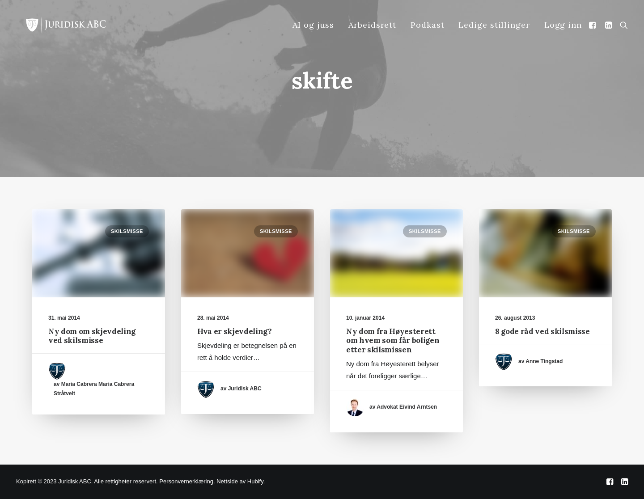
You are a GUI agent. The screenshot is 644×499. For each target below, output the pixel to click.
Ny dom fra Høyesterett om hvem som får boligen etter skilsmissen (392, 340)
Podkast (427, 25)
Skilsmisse (127, 231)
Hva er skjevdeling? (234, 331)
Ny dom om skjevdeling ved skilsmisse (92, 335)
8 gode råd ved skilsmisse (542, 331)
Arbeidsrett (372, 25)
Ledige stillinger (494, 25)
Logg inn (563, 25)
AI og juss (313, 25)
